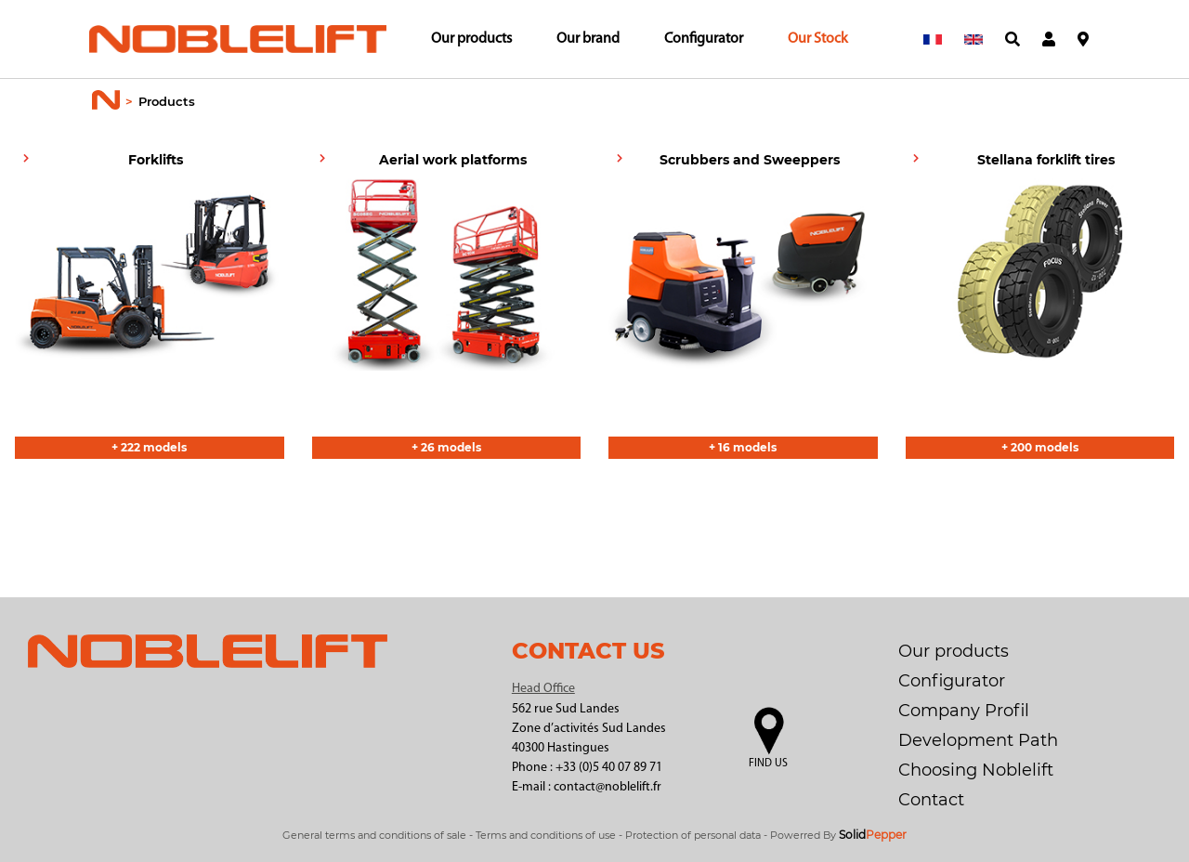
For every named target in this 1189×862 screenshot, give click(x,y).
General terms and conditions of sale (374, 835)
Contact (931, 800)
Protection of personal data (693, 835)
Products (166, 101)
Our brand (588, 39)
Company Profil (963, 710)
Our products (471, 39)
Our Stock (818, 39)
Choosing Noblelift (975, 770)
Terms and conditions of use (546, 835)
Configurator (703, 39)
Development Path (978, 740)
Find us (768, 763)
